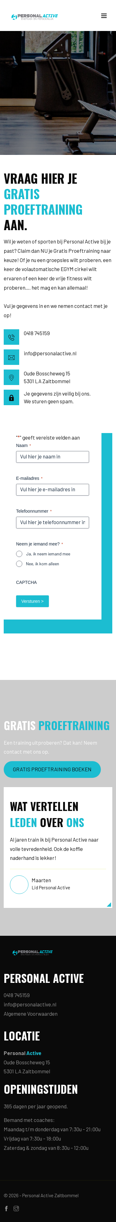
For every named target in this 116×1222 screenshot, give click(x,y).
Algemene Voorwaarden (31, 1013)
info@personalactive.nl (50, 353)
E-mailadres (29, 478)
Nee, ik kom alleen (42, 563)
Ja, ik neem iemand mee (48, 553)
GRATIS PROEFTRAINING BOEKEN (52, 769)
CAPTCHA (26, 582)
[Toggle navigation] (104, 17)
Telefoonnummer (34, 511)
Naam (23, 446)
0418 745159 (37, 333)
